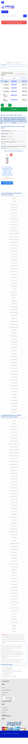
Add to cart (14, 109)
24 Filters (5, 95)
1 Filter (5, 81)
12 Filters (6, 91)
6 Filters (6, 88)
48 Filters (5, 99)
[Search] (25, 16)
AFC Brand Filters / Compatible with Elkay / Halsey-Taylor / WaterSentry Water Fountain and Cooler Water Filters (13, 66)
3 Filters (6, 85)
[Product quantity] (6, 105)
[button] (2, 2)
